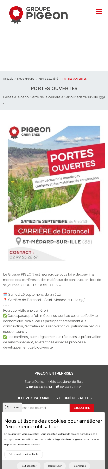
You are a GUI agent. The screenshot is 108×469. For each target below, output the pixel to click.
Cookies (14, 410)
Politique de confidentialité (23, 457)
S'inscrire (82, 408)
